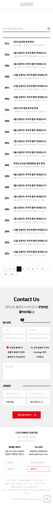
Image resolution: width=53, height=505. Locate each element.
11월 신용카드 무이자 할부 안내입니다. (30, 85)
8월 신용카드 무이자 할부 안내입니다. (30, 130)
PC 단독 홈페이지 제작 (40, 347)
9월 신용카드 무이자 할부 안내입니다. (30, 119)
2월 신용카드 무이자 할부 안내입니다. (30, 52)
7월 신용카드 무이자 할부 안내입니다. (30, 141)
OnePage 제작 (39, 352)
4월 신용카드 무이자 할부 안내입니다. (30, 185)
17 (6, 274)
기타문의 (40, 356)
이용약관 (10, 462)
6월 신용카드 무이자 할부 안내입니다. (30, 152)
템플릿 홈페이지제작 (16, 352)
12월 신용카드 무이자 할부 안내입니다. (30, 74)
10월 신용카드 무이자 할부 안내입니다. (30, 96)
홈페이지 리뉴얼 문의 (16, 356)
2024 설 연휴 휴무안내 (23, 41)
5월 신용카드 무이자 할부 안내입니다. (30, 174)
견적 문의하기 (26, 415)
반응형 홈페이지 (16, 347)
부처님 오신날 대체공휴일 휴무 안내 (29, 163)
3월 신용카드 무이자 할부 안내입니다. (30, 196)
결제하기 (33, 468)
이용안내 (10, 468)
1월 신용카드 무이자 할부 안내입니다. (30, 63)
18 (11, 274)
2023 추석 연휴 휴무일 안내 (25, 108)
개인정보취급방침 (37, 462)
